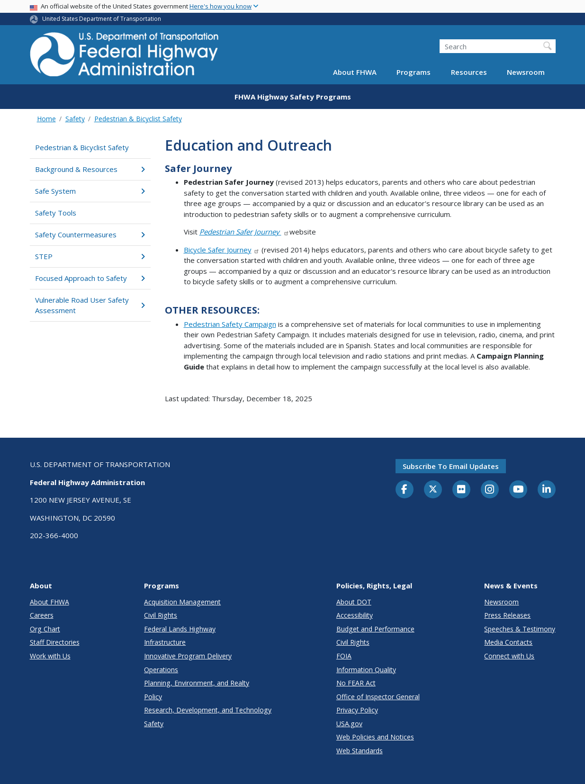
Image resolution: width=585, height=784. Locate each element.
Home (46, 118)
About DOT (353, 601)
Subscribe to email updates (451, 466)
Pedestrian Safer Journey (244, 231)
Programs (413, 72)
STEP (90, 256)
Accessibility (354, 615)
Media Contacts (508, 642)
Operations (161, 669)
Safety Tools (55, 212)
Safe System (90, 191)
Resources (469, 72)
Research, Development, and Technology (207, 709)
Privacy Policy (357, 709)
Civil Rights (160, 615)
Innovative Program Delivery (188, 655)
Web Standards (359, 750)
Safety (75, 118)
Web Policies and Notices (375, 736)
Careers (42, 615)
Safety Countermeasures (90, 234)
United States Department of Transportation (101, 19)
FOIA (343, 655)
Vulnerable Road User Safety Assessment (90, 305)
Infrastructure (165, 642)
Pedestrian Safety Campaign (230, 324)
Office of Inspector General (378, 696)
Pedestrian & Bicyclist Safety (138, 118)
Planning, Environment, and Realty (196, 682)
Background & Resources (90, 169)
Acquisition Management (182, 601)
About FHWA (355, 72)
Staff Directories (55, 642)
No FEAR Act (356, 682)
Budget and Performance (375, 628)
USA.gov (349, 723)
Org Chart (45, 628)
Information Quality (366, 669)
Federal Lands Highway (180, 628)
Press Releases (507, 615)
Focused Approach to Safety (90, 278)
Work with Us (50, 655)
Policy (153, 696)
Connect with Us (509, 655)
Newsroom (526, 72)
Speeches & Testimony (519, 628)
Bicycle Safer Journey (222, 249)
